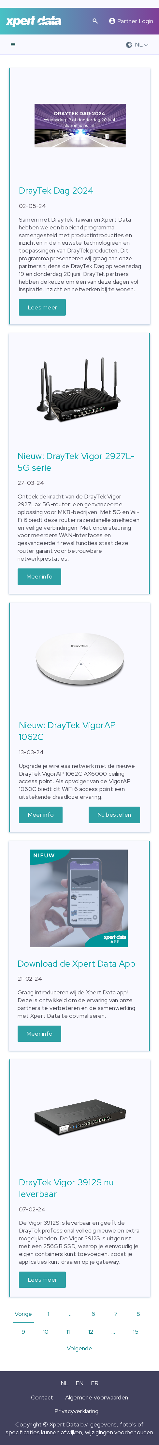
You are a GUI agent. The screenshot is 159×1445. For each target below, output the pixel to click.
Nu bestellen (114, 814)
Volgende (79, 1348)
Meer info (39, 576)
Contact (42, 1397)
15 (135, 1331)
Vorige (23, 1313)
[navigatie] (13, 44)
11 (68, 1331)
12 (90, 1331)
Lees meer (42, 307)
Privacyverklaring (76, 1411)
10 (46, 1331)
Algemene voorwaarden (96, 1397)
